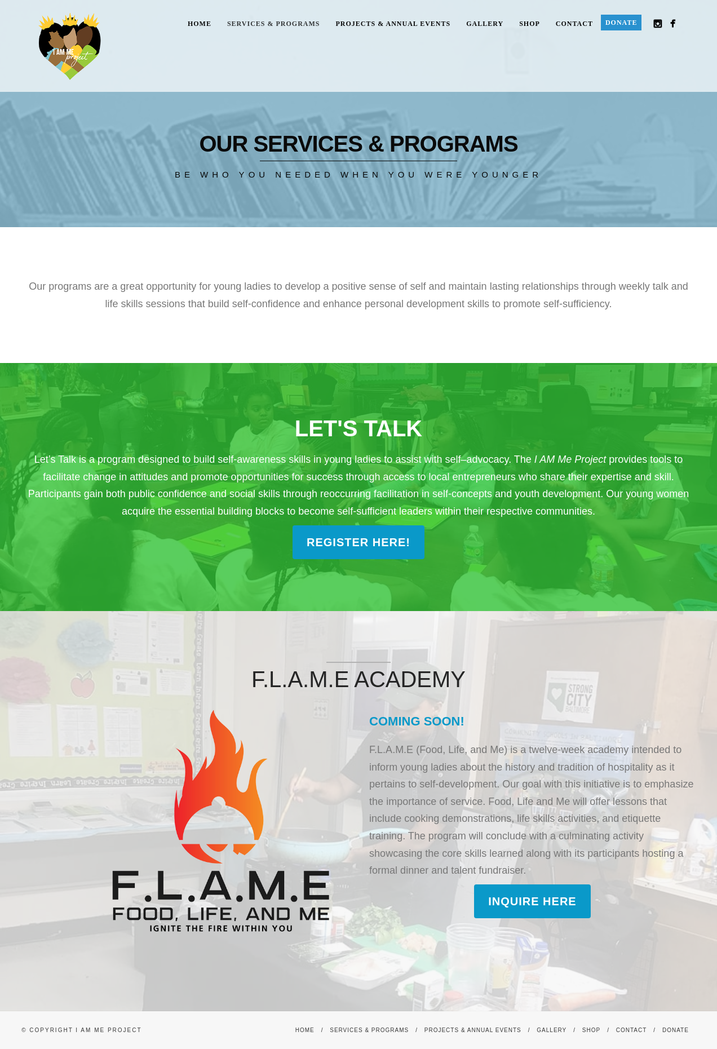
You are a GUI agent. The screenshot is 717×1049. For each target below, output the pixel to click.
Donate (621, 22)
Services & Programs (273, 24)
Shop (529, 24)
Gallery (484, 24)
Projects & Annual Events (393, 24)
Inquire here (532, 901)
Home (199, 24)
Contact (574, 24)
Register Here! (358, 542)
